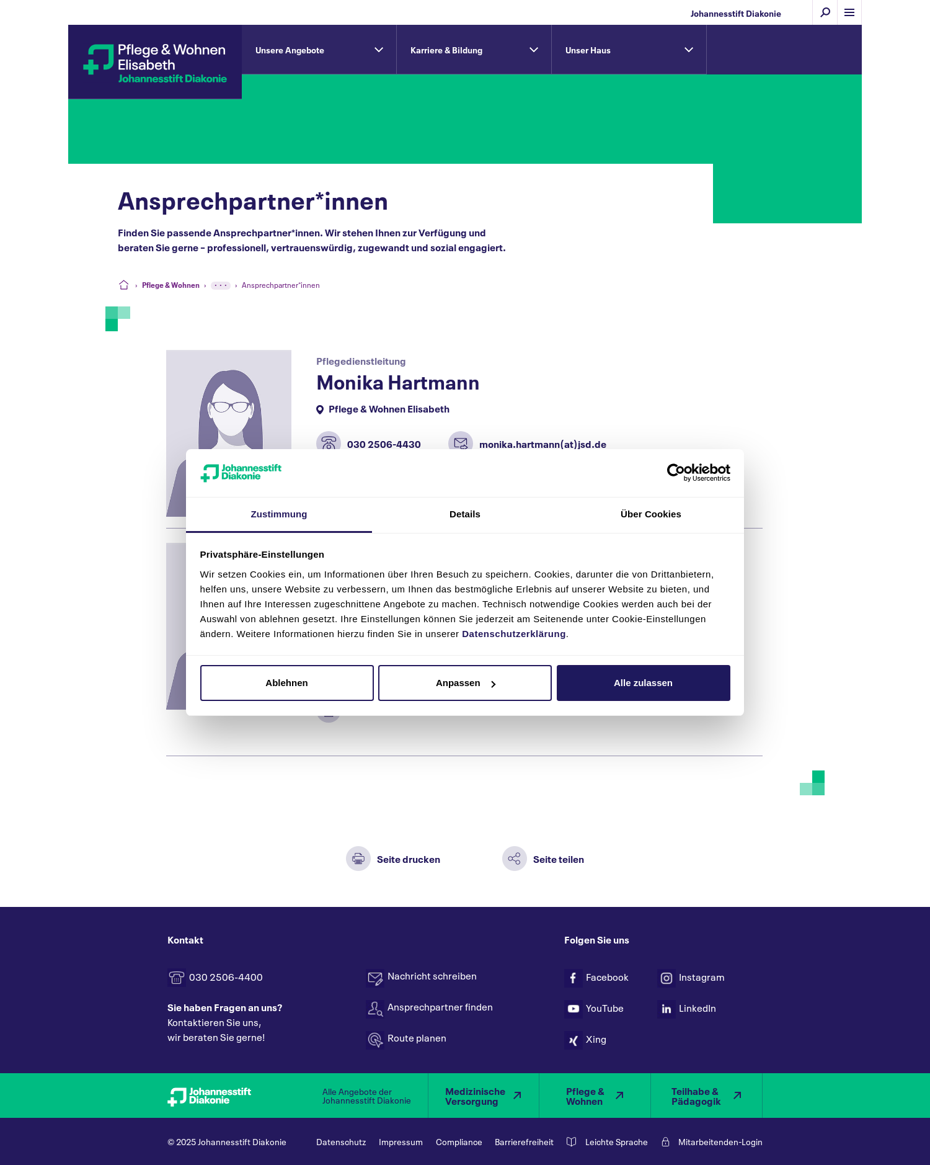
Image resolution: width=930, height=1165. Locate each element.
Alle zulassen (643, 682)
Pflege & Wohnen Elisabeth (389, 408)
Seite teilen (558, 858)
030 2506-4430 (384, 443)
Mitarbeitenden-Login (720, 1141)
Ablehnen (286, 682)
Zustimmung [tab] (279, 514)
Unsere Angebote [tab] (289, 49)
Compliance (459, 1141)
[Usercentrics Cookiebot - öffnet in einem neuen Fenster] (676, 472)
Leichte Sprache (616, 1141)
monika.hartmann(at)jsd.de (542, 443)
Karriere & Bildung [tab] (446, 49)
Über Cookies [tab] (651, 514)
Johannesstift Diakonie (736, 12)
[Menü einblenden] (849, 12)
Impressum (401, 1141)
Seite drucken (408, 858)
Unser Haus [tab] (588, 49)
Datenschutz (341, 1141)
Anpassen (465, 682)
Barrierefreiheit (524, 1141)
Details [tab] (465, 514)
